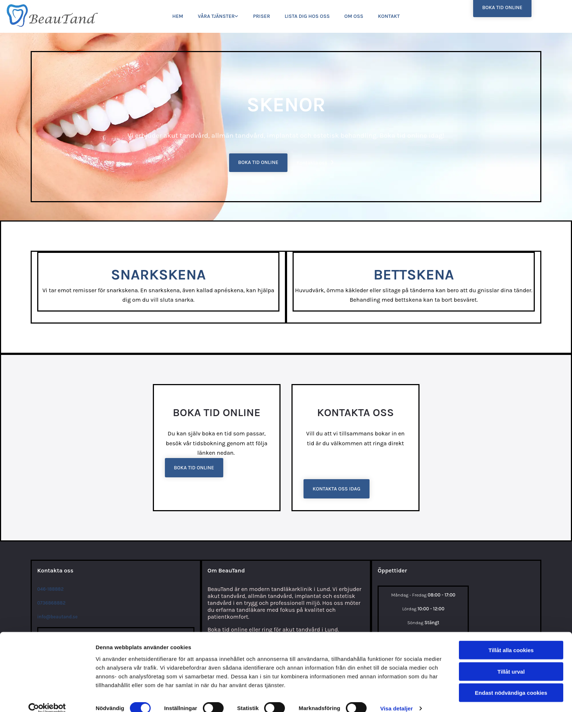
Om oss (353, 16)
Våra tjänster (216, 16)
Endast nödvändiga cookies (511, 682)
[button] (258, 162)
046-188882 (50, 589)
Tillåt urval (511, 661)
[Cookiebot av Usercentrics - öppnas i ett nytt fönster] (47, 697)
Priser (261, 16)
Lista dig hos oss (307, 16)
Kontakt (389, 16)
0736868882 (51, 603)
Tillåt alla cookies (511, 639)
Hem (177, 16)
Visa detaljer (396, 698)
